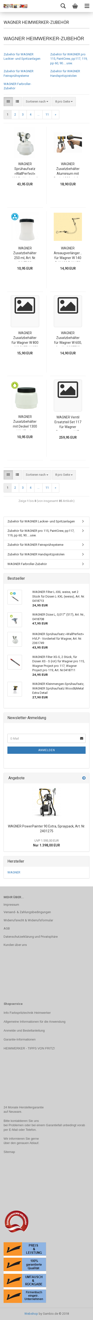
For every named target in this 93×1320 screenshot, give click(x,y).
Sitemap (9, 1152)
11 (47, 114)
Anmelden (46, 750)
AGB (7, 928)
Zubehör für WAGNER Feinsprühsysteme (35, 544)
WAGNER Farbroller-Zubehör (27, 564)
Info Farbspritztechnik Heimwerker (27, 1012)
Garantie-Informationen (20, 1039)
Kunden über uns (15, 945)
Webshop (31, 1313)
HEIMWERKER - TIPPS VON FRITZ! (29, 1048)
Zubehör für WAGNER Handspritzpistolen (36, 554)
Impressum (11, 904)
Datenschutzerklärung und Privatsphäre (31, 936)
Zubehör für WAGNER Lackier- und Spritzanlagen (41, 521)
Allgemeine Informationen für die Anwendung (35, 1021)
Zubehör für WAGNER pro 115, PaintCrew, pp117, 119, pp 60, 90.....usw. (69, 58)
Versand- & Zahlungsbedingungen (27, 912)
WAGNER (13, 872)
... (38, 114)
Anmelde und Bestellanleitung (24, 1030)
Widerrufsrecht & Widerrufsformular (28, 920)
